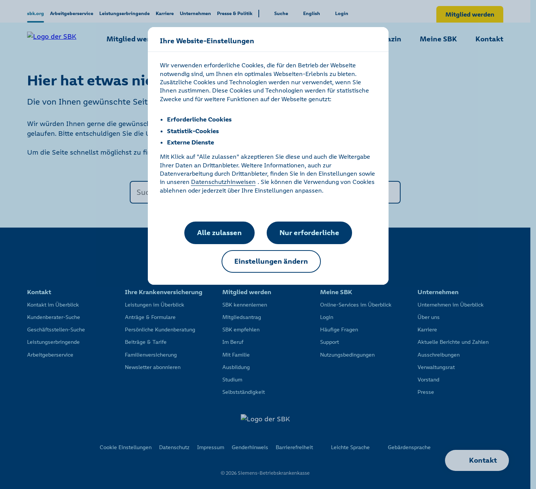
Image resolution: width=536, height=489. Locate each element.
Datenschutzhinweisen (223, 181)
